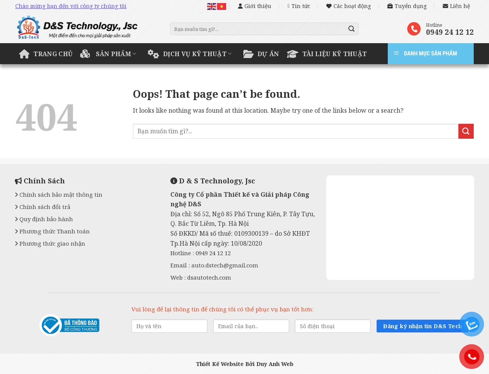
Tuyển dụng (407, 6)
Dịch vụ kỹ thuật (190, 53)
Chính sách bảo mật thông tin (58, 194)
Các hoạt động (348, 6)
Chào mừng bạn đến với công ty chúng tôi (70, 6)
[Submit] (351, 29)
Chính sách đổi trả (42, 206)
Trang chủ (46, 53)
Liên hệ (456, 6)
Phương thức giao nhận (50, 243)
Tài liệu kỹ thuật (327, 53)
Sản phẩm (108, 53)
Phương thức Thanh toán (52, 231)
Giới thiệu (254, 6)
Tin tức (299, 6)
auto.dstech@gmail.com (224, 265)
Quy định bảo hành (44, 219)
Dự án (261, 53)
